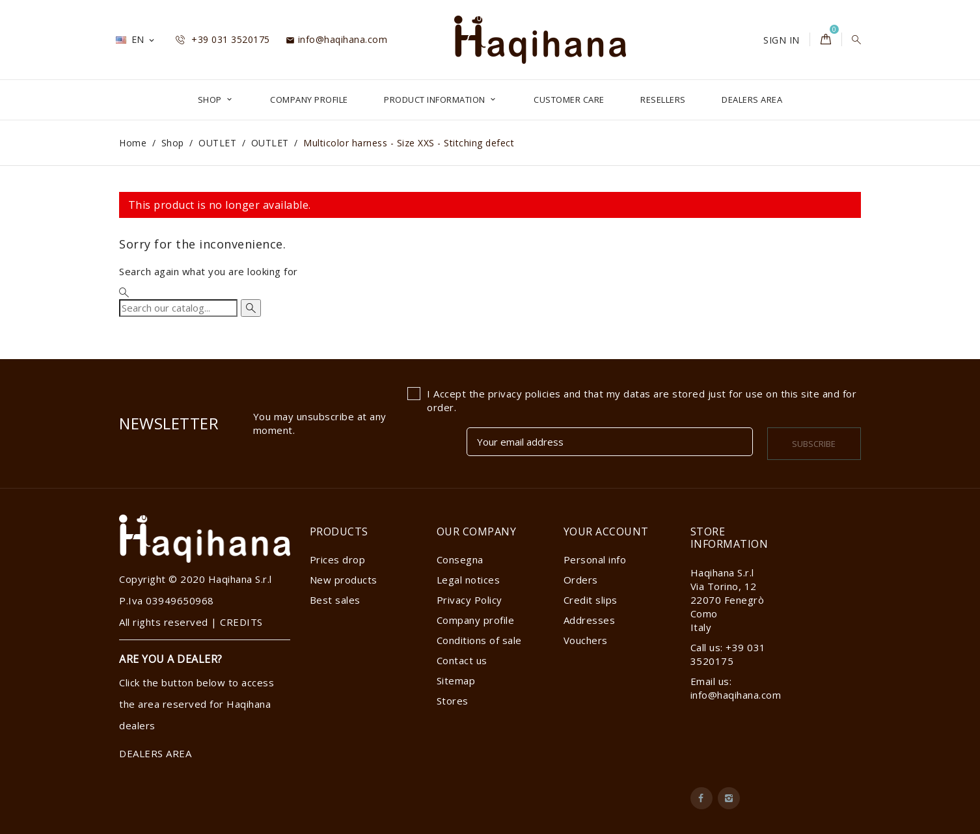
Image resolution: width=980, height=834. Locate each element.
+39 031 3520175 (223, 39)
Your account (606, 531)
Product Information (435, 99)
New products (343, 579)
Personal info (595, 559)
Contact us (462, 660)
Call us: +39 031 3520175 (728, 654)
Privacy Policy (469, 599)
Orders (581, 579)
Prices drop (338, 559)
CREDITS (241, 621)
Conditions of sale (479, 640)
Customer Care (569, 99)
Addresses (590, 619)
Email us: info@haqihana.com (736, 688)
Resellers (663, 99)
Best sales (335, 599)
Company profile (309, 99)
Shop (211, 99)
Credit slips (591, 599)
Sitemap (456, 680)
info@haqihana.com (336, 39)
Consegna (460, 559)
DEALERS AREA (752, 99)
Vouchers (586, 640)
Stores (453, 700)
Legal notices (468, 579)
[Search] (178, 308)
